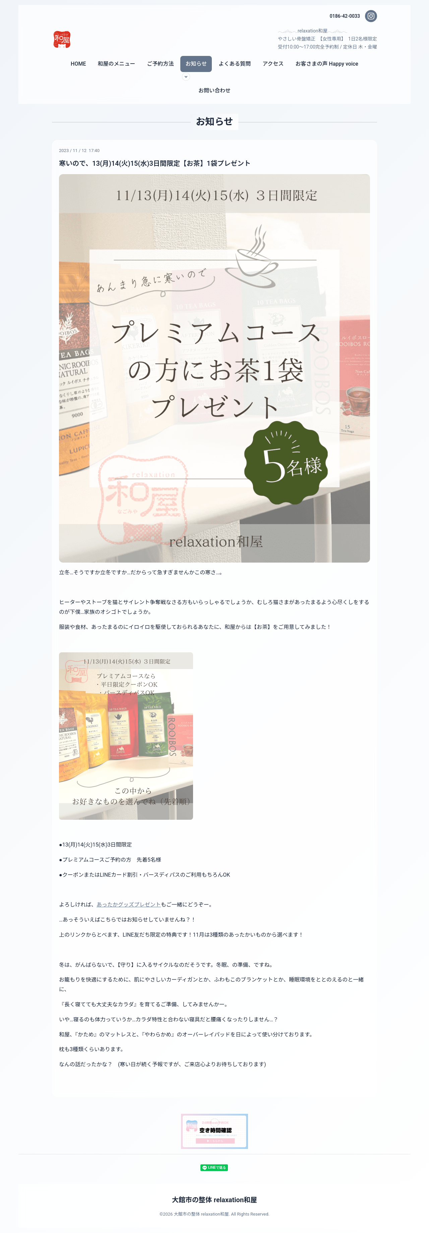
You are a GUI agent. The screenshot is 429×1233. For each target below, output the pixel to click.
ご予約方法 (160, 64)
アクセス (273, 64)
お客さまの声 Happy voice (326, 64)
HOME (78, 64)
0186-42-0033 (345, 16)
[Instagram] (371, 16)
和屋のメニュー (116, 64)
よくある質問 (235, 64)
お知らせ (196, 64)
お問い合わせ (214, 90)
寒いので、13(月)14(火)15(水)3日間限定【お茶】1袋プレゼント (155, 163)
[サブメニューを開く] (186, 77)
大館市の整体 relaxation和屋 (214, 1200)
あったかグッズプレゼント (129, 904)
